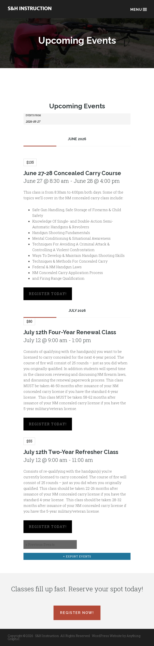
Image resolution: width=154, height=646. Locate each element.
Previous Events (40, 544)
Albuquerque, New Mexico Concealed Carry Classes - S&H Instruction (30, 11)
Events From (33, 115)
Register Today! (48, 293)
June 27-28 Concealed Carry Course (72, 177)
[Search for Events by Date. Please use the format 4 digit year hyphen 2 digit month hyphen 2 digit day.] (37, 121)
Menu (138, 9)
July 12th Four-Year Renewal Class (69, 336)
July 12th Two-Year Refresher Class (70, 456)
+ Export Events (77, 556)
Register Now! (77, 613)
